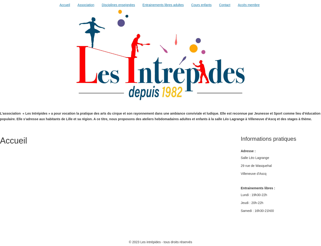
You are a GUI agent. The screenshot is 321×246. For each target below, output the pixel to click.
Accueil (65, 5)
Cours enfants (201, 5)
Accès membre (249, 5)
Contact (224, 5)
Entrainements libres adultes (163, 5)
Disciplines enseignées (118, 5)
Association (86, 5)
